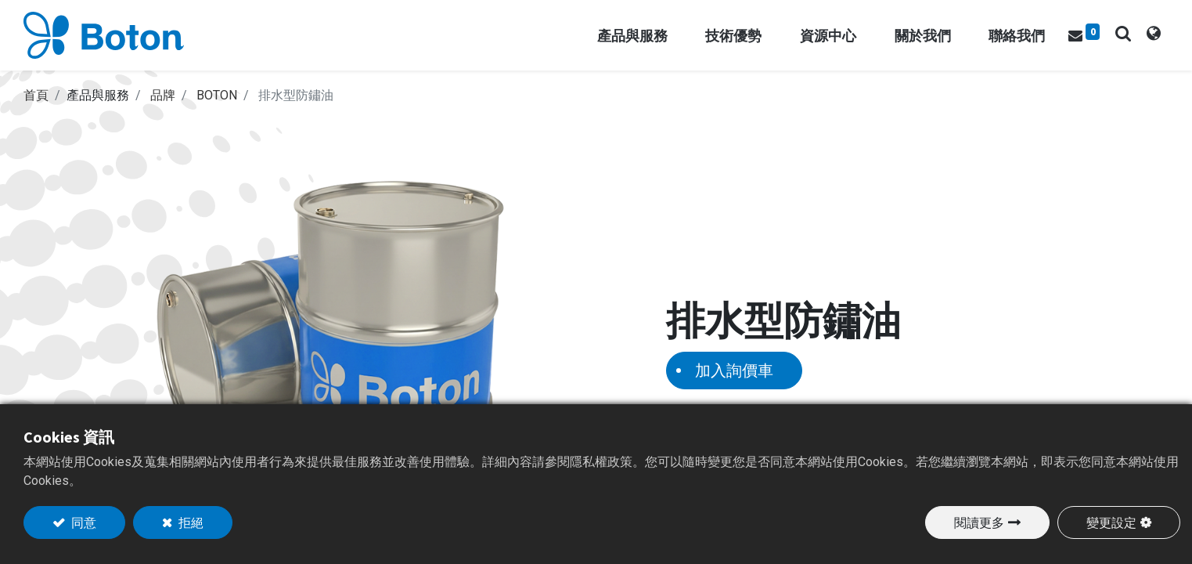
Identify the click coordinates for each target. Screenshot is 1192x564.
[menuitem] (1017, 35)
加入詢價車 (734, 370)
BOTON (216, 95)
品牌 (162, 95)
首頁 (36, 95)
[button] (1123, 33)
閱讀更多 (979, 522)
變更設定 (1111, 522)
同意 (82, 522)
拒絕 (189, 522)
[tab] (1154, 35)
